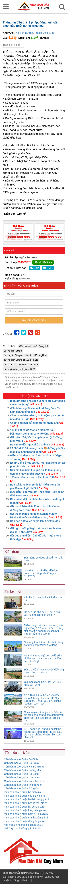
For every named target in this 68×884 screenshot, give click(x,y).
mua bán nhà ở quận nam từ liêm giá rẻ (26, 813)
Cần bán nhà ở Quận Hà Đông (21, 773)
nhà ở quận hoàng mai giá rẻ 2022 (23, 824)
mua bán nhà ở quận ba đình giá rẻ (24, 792)
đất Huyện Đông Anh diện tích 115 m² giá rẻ (25, 355)
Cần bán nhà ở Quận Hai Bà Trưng (24, 766)
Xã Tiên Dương (24, 32)
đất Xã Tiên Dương (13, 351)
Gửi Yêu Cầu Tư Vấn (34, 320)
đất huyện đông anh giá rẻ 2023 (19, 369)
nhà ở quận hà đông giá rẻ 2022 (22, 828)
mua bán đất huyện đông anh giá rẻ (21, 364)
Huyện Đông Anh (44, 32)
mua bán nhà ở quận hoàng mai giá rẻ (25, 803)
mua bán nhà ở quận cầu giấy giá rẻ (24, 795)
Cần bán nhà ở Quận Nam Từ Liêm (24, 781)
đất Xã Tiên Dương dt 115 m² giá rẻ (21, 360)
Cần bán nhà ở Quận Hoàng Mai (22, 770)
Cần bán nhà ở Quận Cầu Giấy (21, 762)
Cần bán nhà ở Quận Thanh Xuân (23, 784)
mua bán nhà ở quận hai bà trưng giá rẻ (26, 799)
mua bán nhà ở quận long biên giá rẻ (25, 810)
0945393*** (24, 262)
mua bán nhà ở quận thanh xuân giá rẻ (26, 817)
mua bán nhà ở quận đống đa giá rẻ (24, 821)
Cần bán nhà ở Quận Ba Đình (21, 759)
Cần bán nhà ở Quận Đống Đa (21, 788)
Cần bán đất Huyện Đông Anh (33, 346)
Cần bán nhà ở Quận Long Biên (22, 777)
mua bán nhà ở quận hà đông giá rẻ (24, 806)
